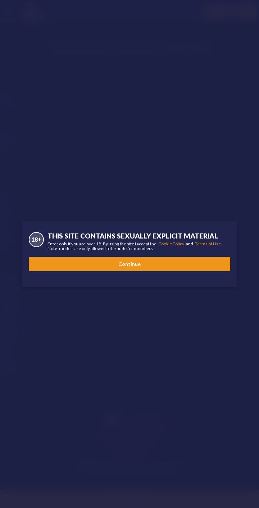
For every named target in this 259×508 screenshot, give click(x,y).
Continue (129, 264)
